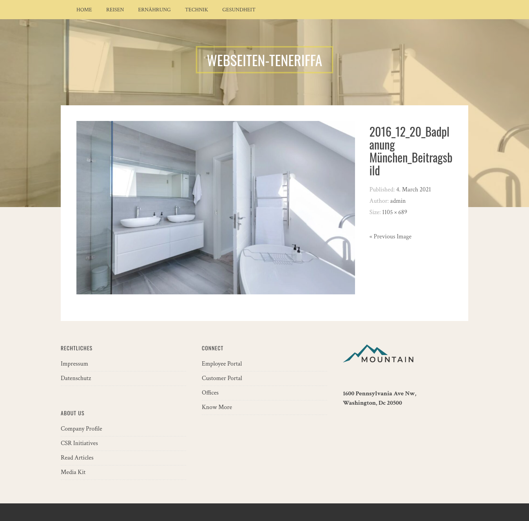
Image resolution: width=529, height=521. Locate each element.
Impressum (74, 364)
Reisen (115, 9)
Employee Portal (222, 364)
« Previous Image (391, 237)
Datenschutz (76, 378)
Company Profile (81, 429)
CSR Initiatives (79, 443)
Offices (210, 393)
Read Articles (77, 458)
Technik (196, 9)
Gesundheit (238, 9)
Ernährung (154, 9)
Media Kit (73, 472)
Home (84, 9)
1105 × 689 (394, 212)
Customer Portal (222, 378)
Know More (217, 407)
